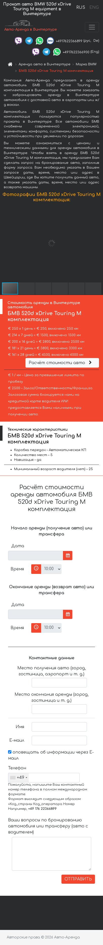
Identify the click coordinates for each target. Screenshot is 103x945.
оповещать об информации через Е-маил (51, 755)
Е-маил (16, 740)
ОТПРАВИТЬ (78, 879)
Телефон (17, 768)
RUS (80, 7)
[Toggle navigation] (92, 27)
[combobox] (18, 777)
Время (17, 569)
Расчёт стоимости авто (61, 363)
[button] (98, 243)
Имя (20, 727)
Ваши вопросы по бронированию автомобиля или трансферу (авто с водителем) (48, 826)
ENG (93, 7)
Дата (17, 546)
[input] (35, 555)
